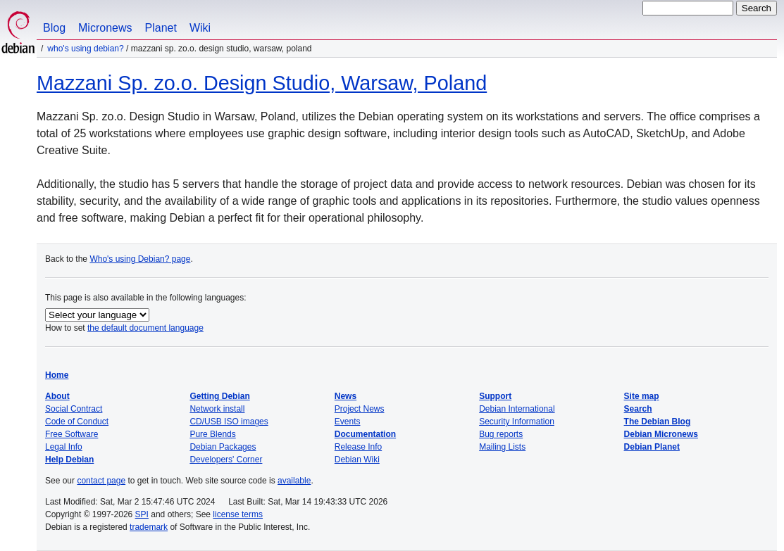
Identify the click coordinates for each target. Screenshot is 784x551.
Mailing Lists (502, 447)
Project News (360, 409)
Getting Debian (219, 396)
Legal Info (63, 447)
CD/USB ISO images (228, 421)
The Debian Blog (657, 421)
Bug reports (501, 434)
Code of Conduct (76, 421)
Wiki (200, 28)
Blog (54, 28)
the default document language (145, 328)
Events (348, 421)
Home (56, 375)
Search (638, 409)
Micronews (105, 28)
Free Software (71, 434)
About (57, 396)
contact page (101, 481)
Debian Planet (652, 447)
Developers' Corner (225, 459)
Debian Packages (222, 447)
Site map (641, 396)
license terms (238, 514)
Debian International (516, 409)
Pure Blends (212, 434)
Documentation (365, 434)
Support (495, 396)
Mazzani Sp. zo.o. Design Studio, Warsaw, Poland (262, 83)
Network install (216, 409)
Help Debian (69, 459)
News (345, 396)
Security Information (516, 421)
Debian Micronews (661, 434)
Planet (161, 28)
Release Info (358, 447)
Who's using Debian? (85, 48)
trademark (149, 527)
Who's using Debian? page (139, 259)
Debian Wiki (357, 459)
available (294, 481)
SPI (142, 514)
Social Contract (73, 409)
